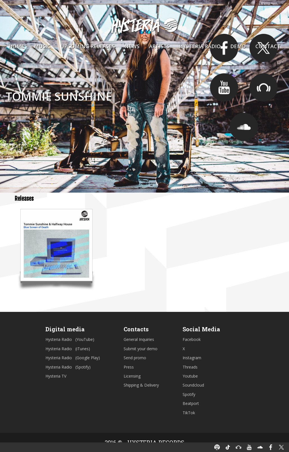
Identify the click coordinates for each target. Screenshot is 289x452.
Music (42, 46)
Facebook (192, 339)
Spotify (189, 394)
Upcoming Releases (87, 46)
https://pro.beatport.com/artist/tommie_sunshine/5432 (263, 87)
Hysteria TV (55, 376)
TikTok (189, 412)
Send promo (135, 357)
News (131, 46)
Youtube (190, 376)
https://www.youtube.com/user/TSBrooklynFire (224, 87)
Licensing (132, 376)
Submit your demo (140, 348)
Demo (238, 46)
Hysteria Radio (200, 46)
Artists (159, 46)
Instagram (192, 357)
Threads (190, 367)
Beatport (191, 403)
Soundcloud (193, 385)
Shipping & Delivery (141, 385)
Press (129, 367)
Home (17, 46)
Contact (268, 46)
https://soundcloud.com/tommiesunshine (244, 127)
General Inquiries (139, 339)
